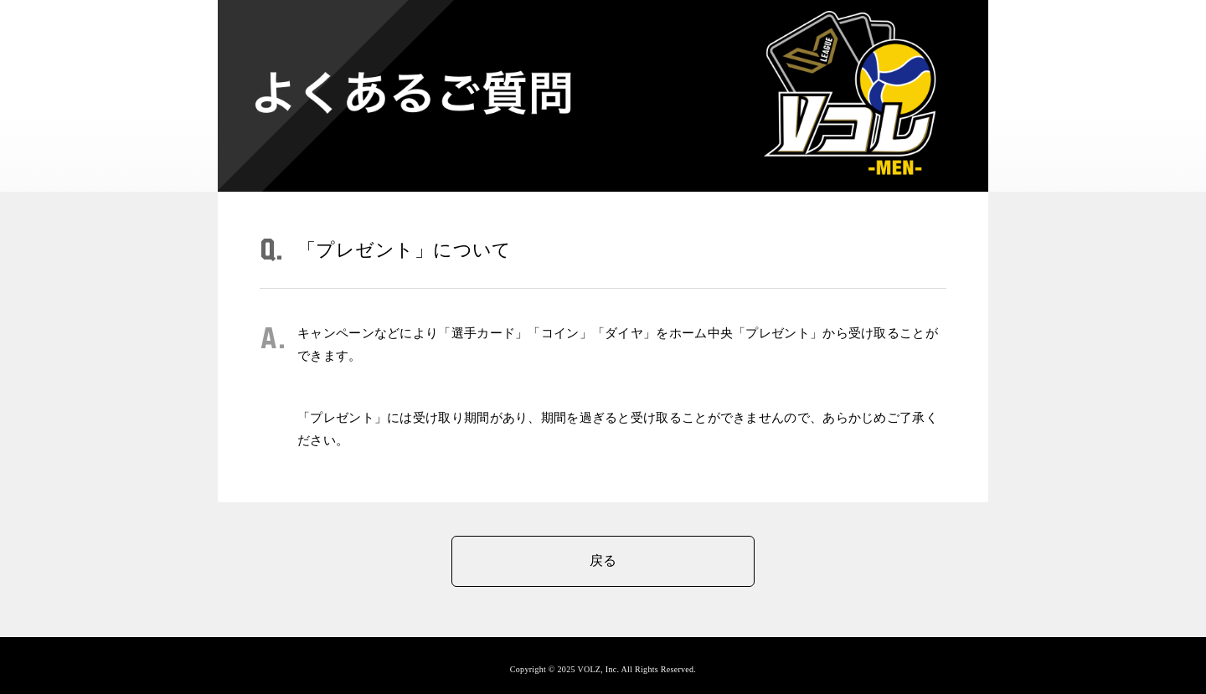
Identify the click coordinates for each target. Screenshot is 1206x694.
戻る (603, 560)
